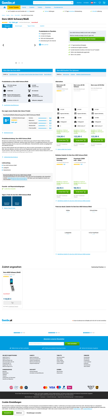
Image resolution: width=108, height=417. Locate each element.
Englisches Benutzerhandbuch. (19, 179)
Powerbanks (86, 360)
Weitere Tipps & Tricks (8, 208)
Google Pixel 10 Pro (7, 365)
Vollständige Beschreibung (10, 157)
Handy (24, 7)
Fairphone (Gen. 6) (7, 363)
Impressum (42, 397)
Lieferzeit (5, 374)
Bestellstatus (5, 373)
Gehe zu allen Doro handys (63, 149)
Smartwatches (87, 365)
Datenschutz (59, 373)
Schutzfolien (86, 358)
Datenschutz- (77, 409)
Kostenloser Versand (13, 306)
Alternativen (66, 74)
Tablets (40, 7)
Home (3, 15)
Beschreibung (47, 74)
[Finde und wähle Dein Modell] (53, 2)
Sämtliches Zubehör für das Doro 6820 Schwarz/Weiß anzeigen (72, 200)
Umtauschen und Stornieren (9, 377)
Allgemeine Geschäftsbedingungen (65, 397)
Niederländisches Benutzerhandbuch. (17, 178)
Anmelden (86, 2)
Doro (12, 15)
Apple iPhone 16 (6, 358)
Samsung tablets (60, 357)
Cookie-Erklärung (87, 409)
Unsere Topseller (14, 7)
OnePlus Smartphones (35, 360)
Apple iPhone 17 (6, 357)
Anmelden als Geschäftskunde (36, 373)
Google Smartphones (34, 363)
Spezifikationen (13, 74)
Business (48, 7)
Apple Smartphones (34, 357)
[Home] (4, 7)
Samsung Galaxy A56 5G (8, 361)
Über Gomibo (60, 371)
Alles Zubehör (87, 366)
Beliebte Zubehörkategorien (83, 74)
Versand (4, 376)
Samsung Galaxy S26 (7, 360)
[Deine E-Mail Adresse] (46, 343)
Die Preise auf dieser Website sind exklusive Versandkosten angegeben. (77, 393)
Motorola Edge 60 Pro (8, 366)
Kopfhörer (86, 363)
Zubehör (31, 7)
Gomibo (59, 369)
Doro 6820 (17, 15)
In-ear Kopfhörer (87, 361)
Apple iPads (59, 358)
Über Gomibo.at (28, 397)
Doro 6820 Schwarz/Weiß (27, 15)
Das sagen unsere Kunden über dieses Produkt (31, 74)
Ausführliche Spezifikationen (10, 105)
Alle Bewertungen (7, 132)
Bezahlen (5, 371)
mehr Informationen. (69, 395)
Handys (32, 355)
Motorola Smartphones (35, 361)
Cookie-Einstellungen (51, 397)
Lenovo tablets (60, 363)
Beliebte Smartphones (10, 355)
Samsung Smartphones (35, 358)
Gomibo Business (34, 371)
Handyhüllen (87, 357)
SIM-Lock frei (43, 45)
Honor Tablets (60, 360)
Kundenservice (58, 7)
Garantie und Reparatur (8, 379)
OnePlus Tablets (60, 361)
